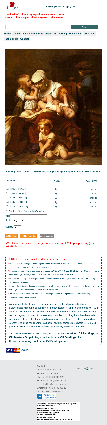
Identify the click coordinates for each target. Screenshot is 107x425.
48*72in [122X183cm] (17, 206)
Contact (24, 39)
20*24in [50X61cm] (16, 189)
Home (7, 33)
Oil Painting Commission (68, 33)
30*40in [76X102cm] (16, 198)
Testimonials (11, 39)
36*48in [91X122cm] (16, 202)
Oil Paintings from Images (37, 33)
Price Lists (89, 33)
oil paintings (43, 304)
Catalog (17, 33)
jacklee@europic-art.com (55, 384)
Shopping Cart (69, 6)
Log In (58, 6)
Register (50, 6)
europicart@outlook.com (55, 380)
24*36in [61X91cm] (16, 193)
